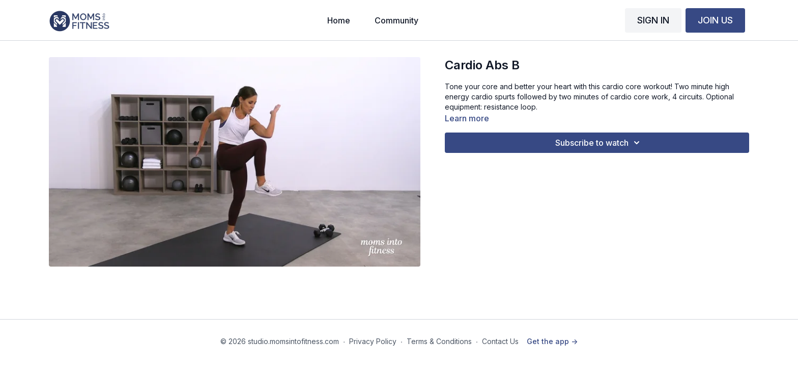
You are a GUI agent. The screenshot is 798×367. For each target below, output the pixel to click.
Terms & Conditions (439, 341)
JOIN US (715, 20)
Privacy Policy (372, 341)
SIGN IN (653, 20)
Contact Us (500, 341)
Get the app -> (552, 341)
